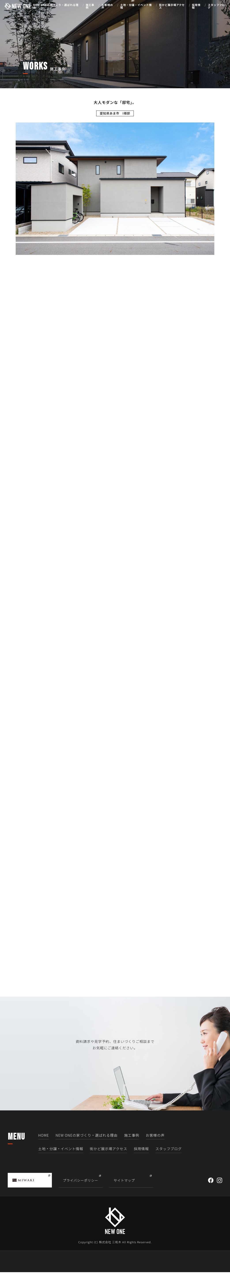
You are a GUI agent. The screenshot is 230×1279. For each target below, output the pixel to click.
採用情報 (196, 6)
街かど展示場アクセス (172, 6)
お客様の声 (107, 6)
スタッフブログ (216, 6)
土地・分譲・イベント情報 (136, 6)
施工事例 (90, 6)
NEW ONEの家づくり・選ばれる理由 (56, 6)
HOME (43, 1141)
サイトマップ (124, 1187)
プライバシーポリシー (80, 1187)
